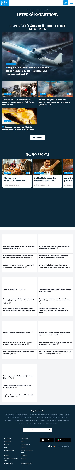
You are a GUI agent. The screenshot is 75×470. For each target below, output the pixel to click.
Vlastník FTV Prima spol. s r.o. (11, 459)
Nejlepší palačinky (38, 423)
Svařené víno (9, 420)
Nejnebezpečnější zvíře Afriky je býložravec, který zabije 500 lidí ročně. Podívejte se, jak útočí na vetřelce (18, 301)
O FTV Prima (7, 438)
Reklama (6, 444)
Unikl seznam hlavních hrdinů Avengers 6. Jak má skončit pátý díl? (18, 352)
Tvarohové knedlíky (25, 423)
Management (24, 438)
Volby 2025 (63, 417)
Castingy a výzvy (25, 444)
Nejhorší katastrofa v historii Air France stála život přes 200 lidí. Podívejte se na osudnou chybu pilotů (27, 71)
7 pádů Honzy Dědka (51, 417)
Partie (61, 415)
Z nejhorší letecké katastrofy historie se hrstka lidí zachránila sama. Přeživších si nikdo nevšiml (18, 102)
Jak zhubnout (10, 415)
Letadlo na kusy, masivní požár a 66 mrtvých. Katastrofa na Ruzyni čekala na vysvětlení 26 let (54, 102)
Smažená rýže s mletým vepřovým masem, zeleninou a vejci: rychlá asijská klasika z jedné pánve (53, 310)
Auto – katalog (38, 417)
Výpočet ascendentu (63, 420)
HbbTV (6, 447)
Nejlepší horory (35, 415)
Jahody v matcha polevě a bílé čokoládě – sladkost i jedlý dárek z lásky (55, 290)
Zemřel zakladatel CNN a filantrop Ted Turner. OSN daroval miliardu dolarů (19, 247)
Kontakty (23, 447)
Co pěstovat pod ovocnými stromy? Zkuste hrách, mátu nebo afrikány (18, 396)
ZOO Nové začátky (26, 417)
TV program (45, 415)
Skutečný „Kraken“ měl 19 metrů (14, 289)
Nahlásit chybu (8, 463)
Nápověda (24, 455)
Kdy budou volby (13, 417)
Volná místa (7, 441)
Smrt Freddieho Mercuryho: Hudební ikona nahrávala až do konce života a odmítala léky (46, 179)
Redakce (23, 458)
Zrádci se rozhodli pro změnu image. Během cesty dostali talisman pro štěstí (54, 247)
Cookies (6, 455)
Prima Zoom (30, 10)
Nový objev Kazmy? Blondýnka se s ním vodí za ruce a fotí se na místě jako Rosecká (55, 352)
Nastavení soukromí (26, 463)
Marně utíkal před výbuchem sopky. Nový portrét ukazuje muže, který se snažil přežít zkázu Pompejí (19, 310)
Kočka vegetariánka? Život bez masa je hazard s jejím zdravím (18, 377)
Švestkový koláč (51, 423)
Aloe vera (35, 420)
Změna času (54, 415)
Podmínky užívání (9, 450)
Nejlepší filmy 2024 (22, 415)
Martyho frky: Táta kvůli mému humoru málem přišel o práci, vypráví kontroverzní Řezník (55, 333)
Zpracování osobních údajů (27, 451)
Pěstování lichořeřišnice (48, 420)
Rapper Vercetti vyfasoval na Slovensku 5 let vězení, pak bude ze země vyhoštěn (55, 343)
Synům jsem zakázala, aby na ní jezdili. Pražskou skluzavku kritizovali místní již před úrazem (18, 256)
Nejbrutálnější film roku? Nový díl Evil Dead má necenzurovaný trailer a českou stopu (17, 343)
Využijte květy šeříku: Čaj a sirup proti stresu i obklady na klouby (17, 386)
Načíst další (37, 137)
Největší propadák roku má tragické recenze (18, 332)
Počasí (67, 415)
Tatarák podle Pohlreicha (23, 420)
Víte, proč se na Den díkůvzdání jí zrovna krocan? (15, 179)
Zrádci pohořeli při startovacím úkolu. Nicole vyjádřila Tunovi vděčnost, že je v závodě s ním (54, 266)
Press (22, 441)
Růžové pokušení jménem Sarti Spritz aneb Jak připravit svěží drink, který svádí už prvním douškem (55, 301)
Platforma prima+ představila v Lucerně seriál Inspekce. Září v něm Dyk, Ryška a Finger (53, 256)
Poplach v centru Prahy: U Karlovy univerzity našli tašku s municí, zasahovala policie (18, 266)
